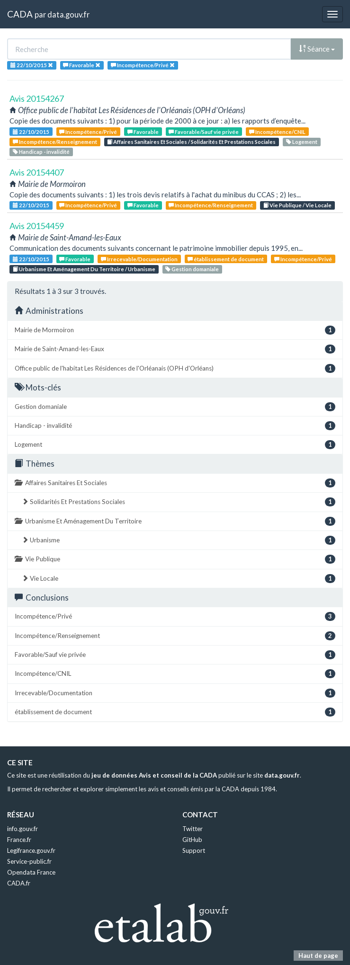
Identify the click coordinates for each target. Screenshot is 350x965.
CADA (20, 14)
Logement (301, 142)
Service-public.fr (29, 861)
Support (193, 850)
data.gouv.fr (68, 14)
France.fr (19, 839)
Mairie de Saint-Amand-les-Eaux (175, 349)
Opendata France (31, 872)
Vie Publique (175, 559)
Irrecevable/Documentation (139, 259)
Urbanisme (178, 540)
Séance (317, 48)
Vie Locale (178, 578)
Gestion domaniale (192, 269)
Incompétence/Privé (88, 132)
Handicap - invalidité (41, 152)
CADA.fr (18, 883)
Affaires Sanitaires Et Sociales (175, 482)
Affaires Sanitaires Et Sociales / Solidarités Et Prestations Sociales (191, 142)
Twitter (192, 828)
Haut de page (318, 955)
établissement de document (226, 259)
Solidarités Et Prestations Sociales (178, 501)
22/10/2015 (31, 132)
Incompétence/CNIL (277, 132)
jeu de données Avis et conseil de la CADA (154, 775)
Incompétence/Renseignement (55, 142)
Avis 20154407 (36, 172)
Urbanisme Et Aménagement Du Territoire (175, 521)
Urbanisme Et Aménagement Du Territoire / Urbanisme (84, 269)
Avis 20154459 (36, 226)
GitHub (192, 839)
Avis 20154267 (36, 98)
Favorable (143, 132)
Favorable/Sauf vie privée (204, 132)
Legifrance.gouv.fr (31, 850)
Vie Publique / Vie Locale (297, 205)
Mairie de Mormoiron (175, 330)
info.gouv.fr (22, 828)
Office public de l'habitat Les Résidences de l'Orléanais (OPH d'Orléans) (175, 368)
